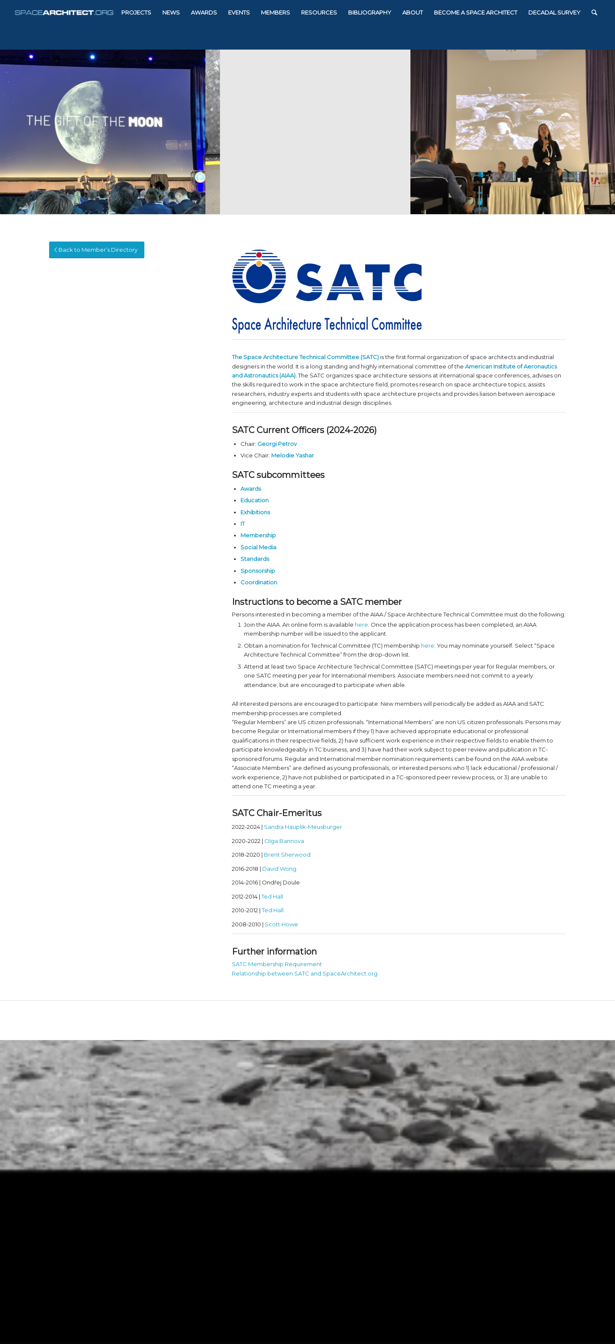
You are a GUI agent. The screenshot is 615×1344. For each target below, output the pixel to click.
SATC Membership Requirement (277, 964)
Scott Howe (281, 924)
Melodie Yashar (292, 455)
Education (254, 500)
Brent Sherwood (287, 854)
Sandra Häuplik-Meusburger (303, 826)
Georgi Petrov (277, 443)
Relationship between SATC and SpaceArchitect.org (305, 973)
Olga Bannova (284, 840)
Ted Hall (272, 896)
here (361, 624)
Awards (250, 488)
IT (242, 523)
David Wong (279, 868)
